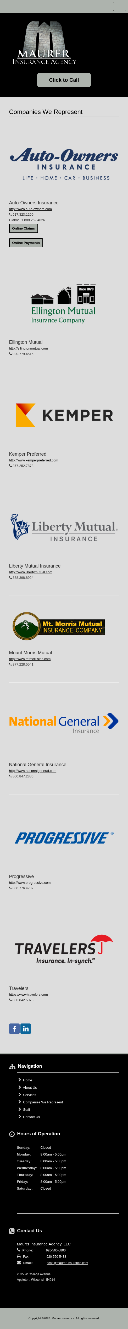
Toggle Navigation (119, 6)
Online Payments (26, 243)
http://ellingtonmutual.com (28, 348)
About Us (27, 1087)
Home (25, 1080)
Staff (24, 1109)
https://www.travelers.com (28, 994)
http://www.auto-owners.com (30, 209)
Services (27, 1095)
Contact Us (29, 1117)
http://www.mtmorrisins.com (30, 659)
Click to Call (64, 80)
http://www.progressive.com (30, 883)
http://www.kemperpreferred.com (33, 460)
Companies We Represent (40, 1102)
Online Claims (23, 228)
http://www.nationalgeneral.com (33, 771)
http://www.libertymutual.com (30, 572)
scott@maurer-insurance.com (67, 1263)
